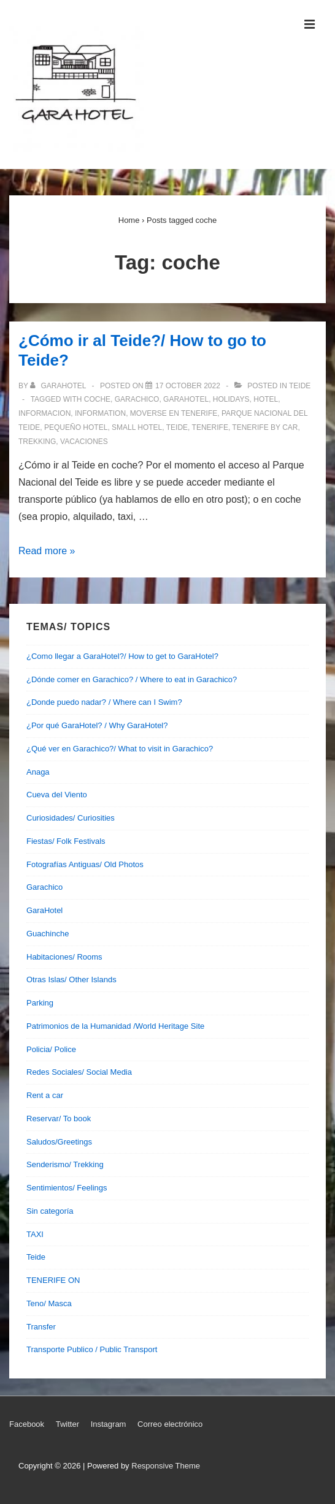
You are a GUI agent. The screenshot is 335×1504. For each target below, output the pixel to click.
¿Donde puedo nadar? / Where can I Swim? (104, 702)
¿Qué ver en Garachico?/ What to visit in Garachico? (119, 748)
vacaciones (84, 441)
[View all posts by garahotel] (59, 386)
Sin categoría (50, 1211)
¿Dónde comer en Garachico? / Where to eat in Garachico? (131, 679)
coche (97, 399)
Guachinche (47, 933)
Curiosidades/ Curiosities (70, 817)
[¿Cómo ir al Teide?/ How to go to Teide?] (187, 386)
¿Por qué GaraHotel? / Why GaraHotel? (97, 725)
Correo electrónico (169, 1424)
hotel (265, 399)
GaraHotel (44, 910)
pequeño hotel (75, 427)
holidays (231, 399)
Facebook (26, 1424)
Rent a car (44, 1095)
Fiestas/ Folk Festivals (66, 841)
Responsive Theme (165, 1465)
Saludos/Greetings (59, 1141)
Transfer (41, 1326)
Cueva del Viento (56, 794)
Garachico (44, 887)
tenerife (210, 427)
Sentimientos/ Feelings (66, 1187)
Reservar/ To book (58, 1118)
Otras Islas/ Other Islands (71, 979)
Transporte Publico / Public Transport (91, 1349)
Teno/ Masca (49, 1303)
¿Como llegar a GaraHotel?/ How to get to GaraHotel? (122, 656)
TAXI (35, 1234)
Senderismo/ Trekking (65, 1164)
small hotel (137, 427)
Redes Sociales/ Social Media (79, 1072)
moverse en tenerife (173, 413)
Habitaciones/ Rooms (64, 956)
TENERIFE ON (53, 1280)
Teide (299, 386)
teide (177, 427)
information (100, 413)
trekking (37, 441)
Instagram (108, 1424)
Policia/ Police (51, 1049)
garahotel (186, 399)
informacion (44, 413)
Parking (39, 1002)
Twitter (67, 1424)
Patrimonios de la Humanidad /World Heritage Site (115, 1026)
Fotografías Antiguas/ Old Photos (85, 864)
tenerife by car (265, 427)
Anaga (38, 771)
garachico (137, 399)
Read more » (46, 551)
